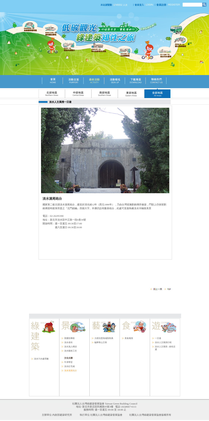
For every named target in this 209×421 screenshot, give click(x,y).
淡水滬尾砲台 (70, 370)
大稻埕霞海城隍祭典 (103, 338)
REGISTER (174, 4)
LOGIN (149, 4)
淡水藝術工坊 (70, 351)
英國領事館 (69, 338)
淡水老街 (68, 342)
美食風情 (129, 338)
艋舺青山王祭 (100, 342)
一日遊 (158, 338)
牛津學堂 (68, 362)
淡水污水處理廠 (41, 359)
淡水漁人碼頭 (70, 346)
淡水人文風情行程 (163, 342)
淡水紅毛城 (69, 366)
